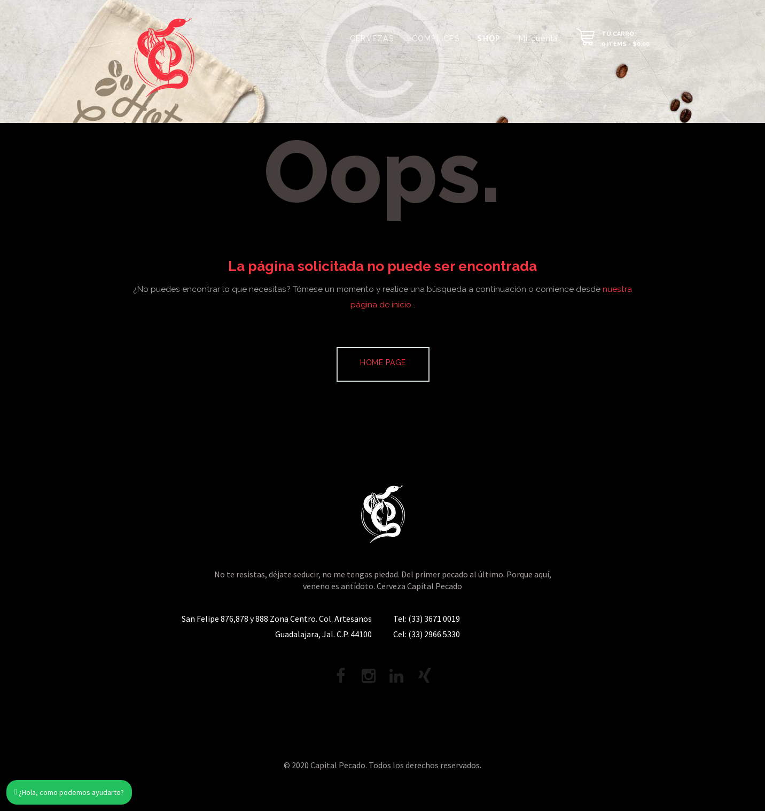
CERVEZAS (372, 38)
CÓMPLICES (435, 38)
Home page (383, 362)
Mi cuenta (538, 38)
